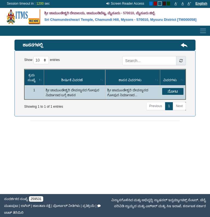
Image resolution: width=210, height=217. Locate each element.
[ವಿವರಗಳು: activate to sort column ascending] (172, 77)
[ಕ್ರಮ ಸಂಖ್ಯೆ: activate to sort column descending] (34, 77)
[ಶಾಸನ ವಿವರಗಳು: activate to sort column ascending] (132, 77)
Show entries (42, 60)
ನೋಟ (173, 91)
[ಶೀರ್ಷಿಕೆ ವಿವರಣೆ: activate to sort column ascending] (74, 77)
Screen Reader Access (127, 3)
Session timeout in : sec (28, 3)
